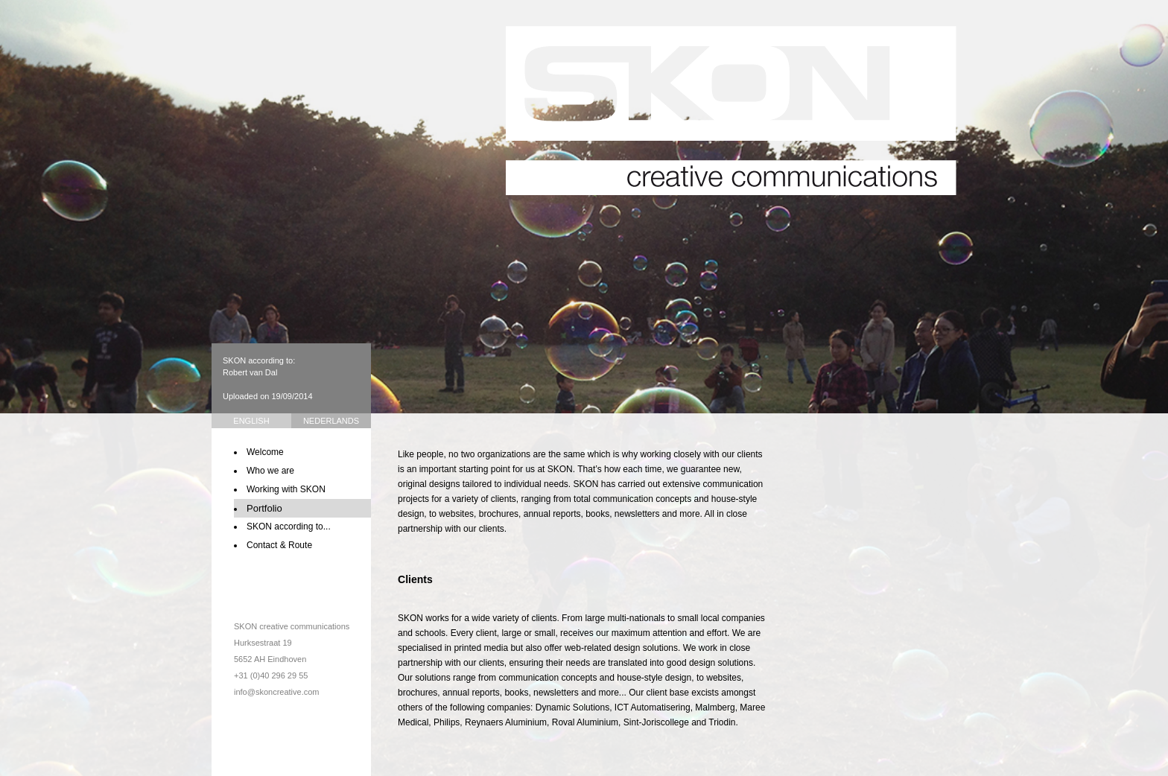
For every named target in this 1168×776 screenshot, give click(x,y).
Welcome (265, 452)
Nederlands (331, 420)
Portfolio (264, 508)
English (251, 420)
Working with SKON (286, 489)
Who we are (270, 470)
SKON (731, 110)
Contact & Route (279, 545)
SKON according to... (289, 526)
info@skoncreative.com (277, 691)
